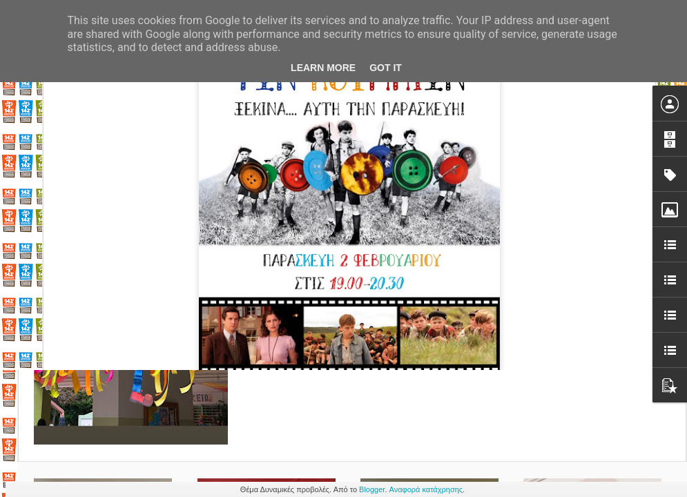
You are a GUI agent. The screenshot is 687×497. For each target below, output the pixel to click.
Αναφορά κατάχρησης (426, 489)
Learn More (323, 67)
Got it (385, 67)
